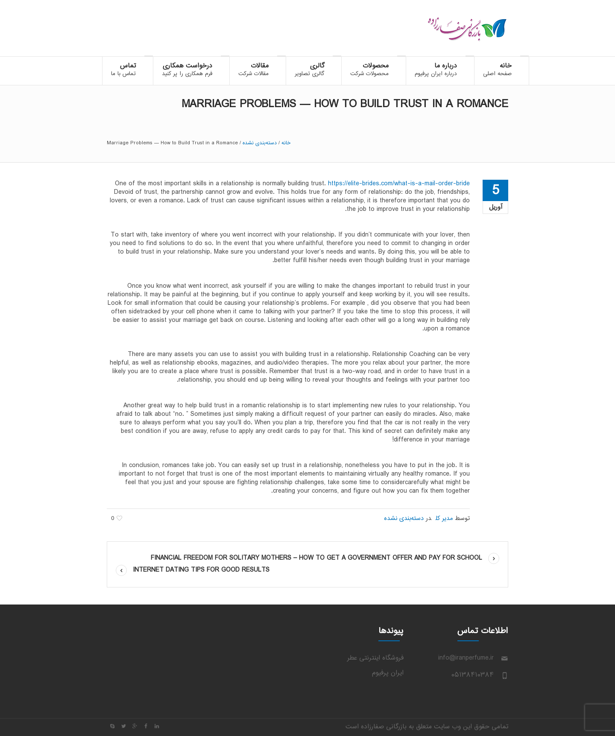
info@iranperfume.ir (466, 658)
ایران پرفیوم (388, 673)
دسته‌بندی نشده (260, 143)
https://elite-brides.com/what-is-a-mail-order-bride (399, 184)
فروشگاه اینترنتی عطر (375, 658)
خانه (285, 143)
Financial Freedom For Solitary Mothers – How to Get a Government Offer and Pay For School (316, 558)
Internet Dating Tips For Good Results (201, 570)
